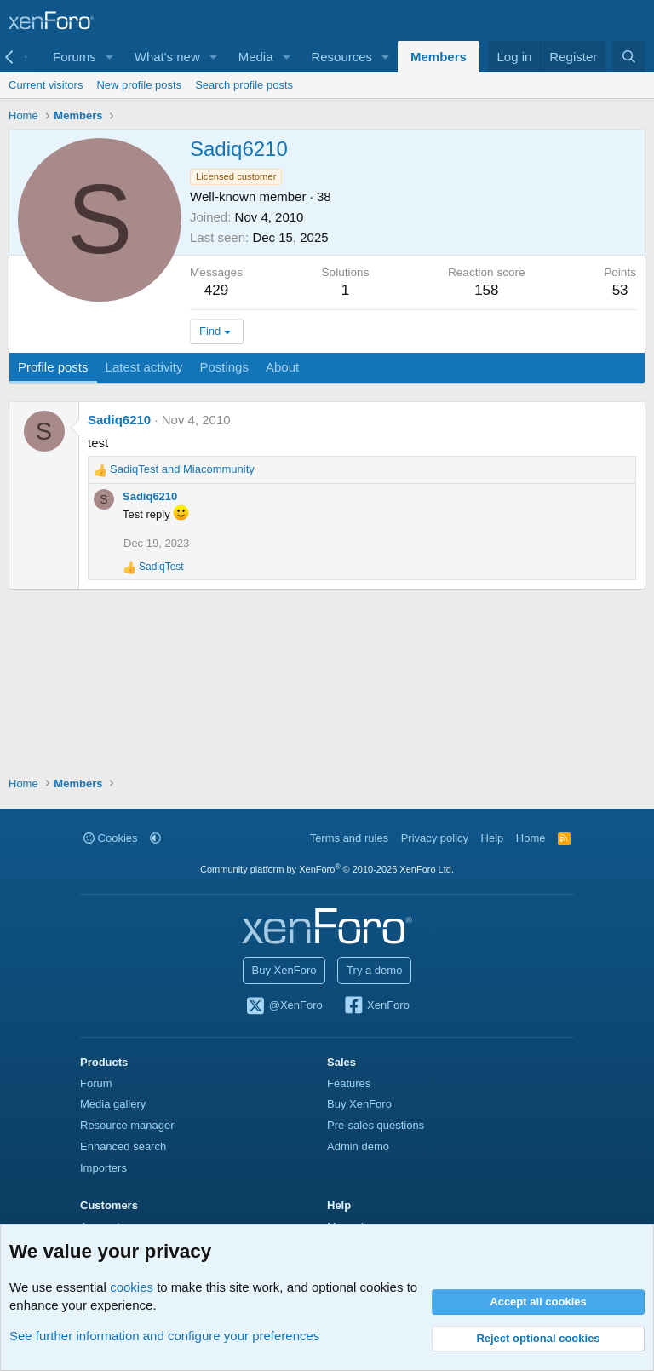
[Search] (628, 56)
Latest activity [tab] (144, 367)
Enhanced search (123, 1146)
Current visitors (46, 84)
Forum (96, 1083)
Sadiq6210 (119, 419)
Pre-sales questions (375, 1125)
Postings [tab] (224, 367)
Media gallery (113, 1103)
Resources (341, 56)
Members (438, 56)
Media (255, 56)
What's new (167, 56)
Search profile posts (244, 84)
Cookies (110, 838)
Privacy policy (434, 838)
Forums (74, 56)
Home (531, 838)
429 (216, 290)
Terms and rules (349, 838)
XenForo (376, 1006)
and (182, 469)
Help (492, 838)
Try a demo (374, 970)
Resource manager (127, 1125)
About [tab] (282, 367)
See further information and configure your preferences (164, 1335)
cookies (131, 1287)
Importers (103, 1167)
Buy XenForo (284, 970)
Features (348, 1083)
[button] (110, 56)
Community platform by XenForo (327, 869)
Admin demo (358, 1146)
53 (620, 290)
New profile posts (138, 84)
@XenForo (283, 1006)
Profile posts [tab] (53, 367)
